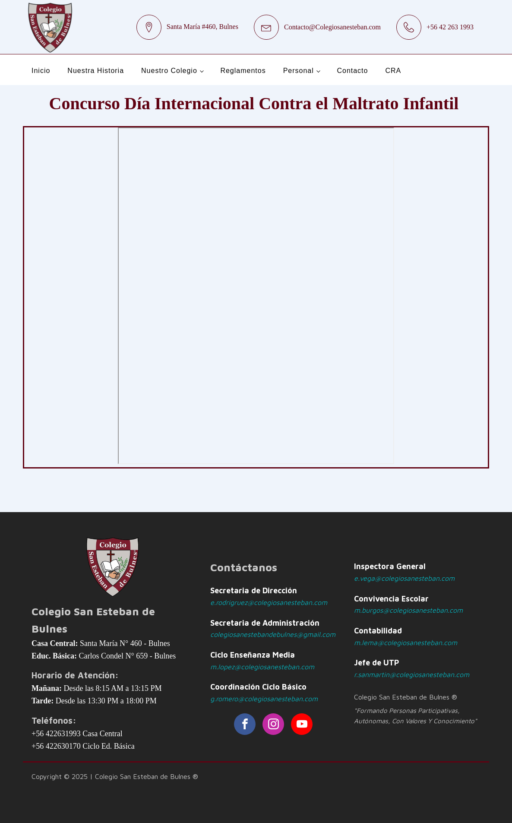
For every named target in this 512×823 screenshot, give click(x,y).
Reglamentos (242, 70)
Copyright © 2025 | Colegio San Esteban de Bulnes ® (115, 776)
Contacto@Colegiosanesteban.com (332, 27)
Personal (298, 70)
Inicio (41, 70)
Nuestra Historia (95, 70)
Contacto (352, 70)
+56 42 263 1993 (450, 27)
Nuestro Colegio (169, 70)
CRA (393, 70)
